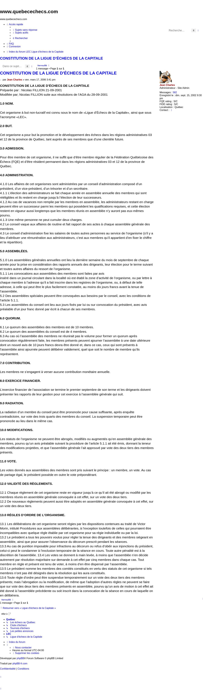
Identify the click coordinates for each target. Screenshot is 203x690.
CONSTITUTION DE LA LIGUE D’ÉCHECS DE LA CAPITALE (51, 58)
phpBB (20, 658)
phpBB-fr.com (19, 663)
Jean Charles (167, 85)
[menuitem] (24, 30)
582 (175, 92)
